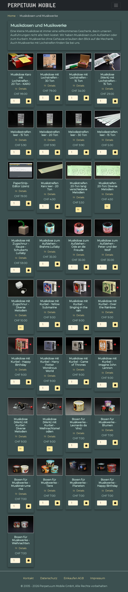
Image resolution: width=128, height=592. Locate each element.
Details (20, 88)
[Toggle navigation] (116, 5)
